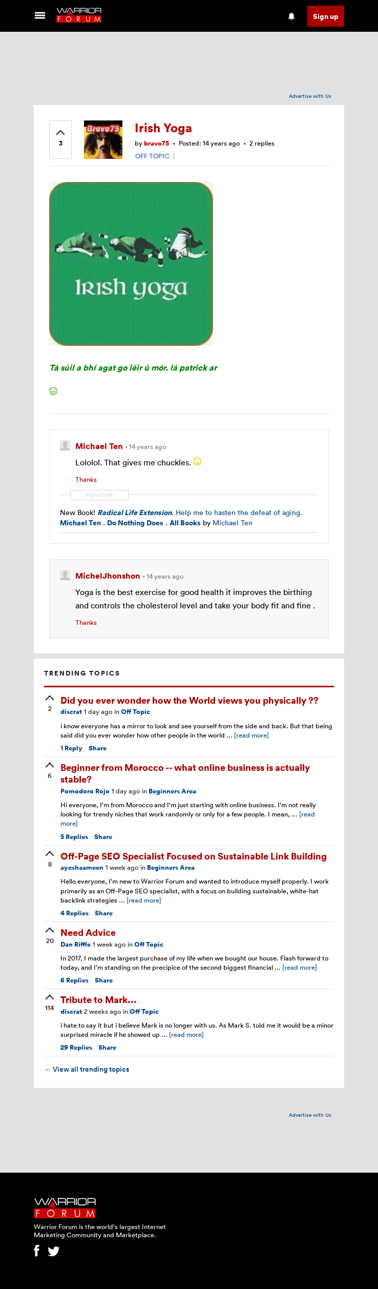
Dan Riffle (75, 944)
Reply (71, 748)
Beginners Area (172, 791)
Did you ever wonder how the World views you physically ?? (189, 699)
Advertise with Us (310, 95)
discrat (71, 712)
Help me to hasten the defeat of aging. (239, 512)
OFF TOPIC (152, 155)
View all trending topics (86, 1069)
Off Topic (135, 712)
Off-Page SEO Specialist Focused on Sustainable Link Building (193, 855)
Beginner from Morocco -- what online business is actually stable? (185, 773)
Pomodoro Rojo (85, 791)
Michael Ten (100, 446)
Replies (74, 837)
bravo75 (156, 143)
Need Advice (88, 932)
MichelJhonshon (108, 575)
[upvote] (60, 139)
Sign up (326, 16)
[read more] (251, 735)
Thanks (86, 479)
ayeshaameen (81, 867)
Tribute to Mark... (98, 999)
